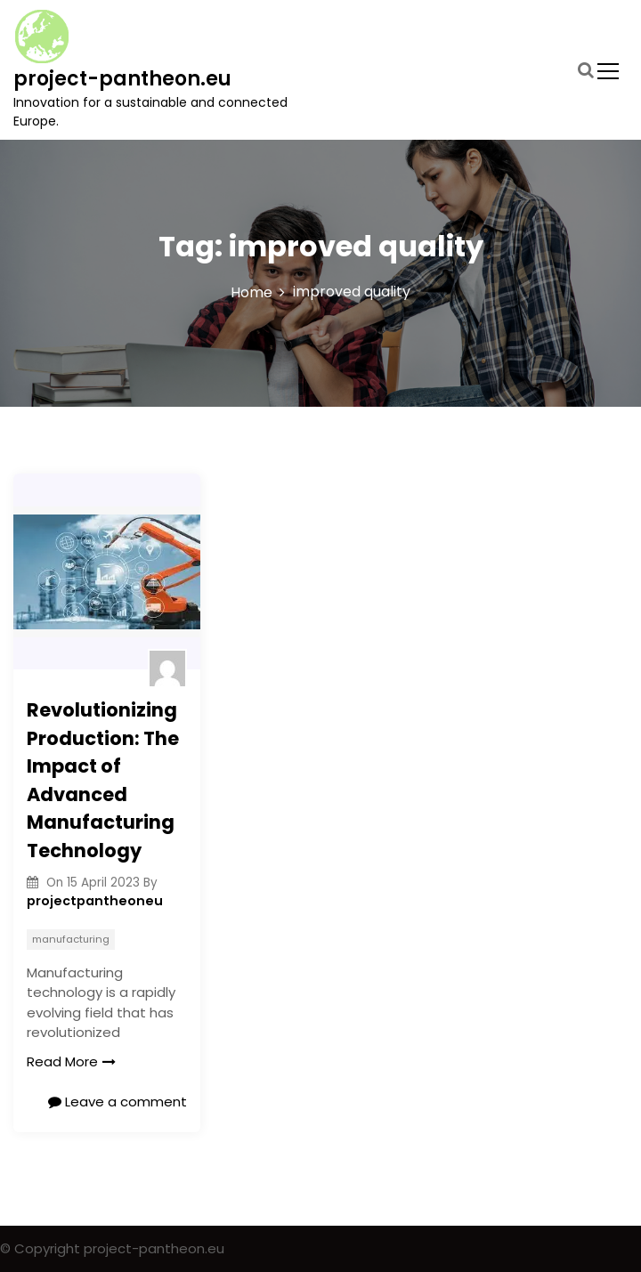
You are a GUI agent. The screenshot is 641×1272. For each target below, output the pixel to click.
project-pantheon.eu (122, 79)
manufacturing (71, 939)
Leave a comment (117, 1101)
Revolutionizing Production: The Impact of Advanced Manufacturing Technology (103, 780)
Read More (71, 1061)
